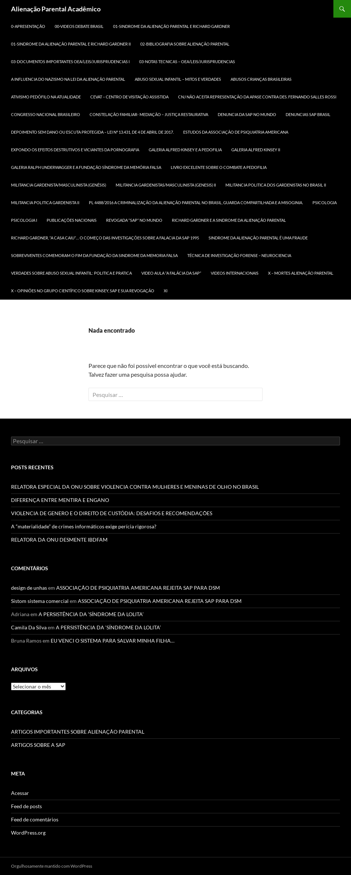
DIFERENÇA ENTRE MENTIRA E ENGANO (60, 500)
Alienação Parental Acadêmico (56, 9)
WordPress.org (28, 832)
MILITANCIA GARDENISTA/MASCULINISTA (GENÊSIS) (58, 184)
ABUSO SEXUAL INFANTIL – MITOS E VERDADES (178, 79)
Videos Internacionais (234, 273)
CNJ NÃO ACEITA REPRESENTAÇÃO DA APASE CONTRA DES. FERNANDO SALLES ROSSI (257, 96)
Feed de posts (26, 806)
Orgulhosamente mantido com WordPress (51, 866)
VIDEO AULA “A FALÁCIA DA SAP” (171, 273)
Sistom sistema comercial (40, 601)
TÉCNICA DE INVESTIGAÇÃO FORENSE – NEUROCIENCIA (239, 255)
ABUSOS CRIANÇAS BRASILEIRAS (261, 79)
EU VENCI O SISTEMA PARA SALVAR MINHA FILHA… (112, 640)
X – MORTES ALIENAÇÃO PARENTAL (300, 273)
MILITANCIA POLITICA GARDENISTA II (45, 202)
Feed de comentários (34, 819)
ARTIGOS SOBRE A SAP (38, 745)
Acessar (20, 793)
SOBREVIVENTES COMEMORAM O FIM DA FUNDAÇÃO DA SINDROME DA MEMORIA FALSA (94, 255)
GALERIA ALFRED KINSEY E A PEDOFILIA (185, 149)
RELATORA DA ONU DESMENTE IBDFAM (59, 539)
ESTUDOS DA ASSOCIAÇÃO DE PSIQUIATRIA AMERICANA (235, 132)
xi (165, 290)
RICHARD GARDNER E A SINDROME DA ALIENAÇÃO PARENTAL (229, 220)
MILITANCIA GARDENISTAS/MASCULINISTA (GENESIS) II (166, 184)
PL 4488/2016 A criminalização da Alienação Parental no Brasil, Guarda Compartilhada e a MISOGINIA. (196, 202)
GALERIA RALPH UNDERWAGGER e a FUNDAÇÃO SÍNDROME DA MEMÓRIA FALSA (86, 167)
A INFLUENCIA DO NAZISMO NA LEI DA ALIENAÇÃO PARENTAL (68, 79)
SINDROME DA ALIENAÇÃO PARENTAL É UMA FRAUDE (258, 237)
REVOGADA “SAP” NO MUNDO (134, 220)
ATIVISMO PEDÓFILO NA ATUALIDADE (46, 96)
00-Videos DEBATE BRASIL (79, 26)
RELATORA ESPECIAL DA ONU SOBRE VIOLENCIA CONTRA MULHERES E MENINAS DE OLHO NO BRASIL (135, 487)
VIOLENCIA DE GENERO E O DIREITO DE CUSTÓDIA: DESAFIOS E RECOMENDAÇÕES (111, 513)
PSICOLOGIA (324, 202)
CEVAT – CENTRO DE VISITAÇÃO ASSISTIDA (129, 96)
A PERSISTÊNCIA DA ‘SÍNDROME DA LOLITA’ (91, 614)
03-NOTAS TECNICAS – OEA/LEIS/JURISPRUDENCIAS (187, 61)
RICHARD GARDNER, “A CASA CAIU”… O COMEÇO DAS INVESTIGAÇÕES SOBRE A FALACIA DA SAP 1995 (105, 237)
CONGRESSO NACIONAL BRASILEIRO (45, 114)
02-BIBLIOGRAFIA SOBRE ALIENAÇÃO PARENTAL (184, 43)
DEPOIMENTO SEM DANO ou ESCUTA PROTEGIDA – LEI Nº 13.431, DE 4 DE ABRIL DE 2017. (92, 132)
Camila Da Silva (29, 627)
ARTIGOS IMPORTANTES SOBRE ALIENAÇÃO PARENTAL (77, 731)
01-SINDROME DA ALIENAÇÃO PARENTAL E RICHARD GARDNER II (71, 43)
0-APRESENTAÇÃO (28, 26)
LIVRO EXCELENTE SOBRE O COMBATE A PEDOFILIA (219, 167)
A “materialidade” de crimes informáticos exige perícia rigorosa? (83, 526)
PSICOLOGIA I (24, 220)
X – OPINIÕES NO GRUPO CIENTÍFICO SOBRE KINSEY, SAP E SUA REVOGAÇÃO (82, 290)
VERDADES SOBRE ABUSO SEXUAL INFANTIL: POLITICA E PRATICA (71, 273)
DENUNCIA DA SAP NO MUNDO (247, 114)
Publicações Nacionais (72, 220)
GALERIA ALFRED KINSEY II (255, 149)
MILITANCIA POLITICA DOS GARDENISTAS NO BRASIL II (275, 184)
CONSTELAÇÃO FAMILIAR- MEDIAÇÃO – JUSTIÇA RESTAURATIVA (149, 114)
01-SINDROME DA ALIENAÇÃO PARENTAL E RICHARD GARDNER (171, 26)
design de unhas (29, 588)
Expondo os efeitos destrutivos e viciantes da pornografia (75, 149)
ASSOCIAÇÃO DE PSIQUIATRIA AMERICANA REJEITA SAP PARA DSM (138, 588)
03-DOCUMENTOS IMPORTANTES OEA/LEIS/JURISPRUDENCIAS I (70, 61)
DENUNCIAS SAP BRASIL (308, 114)
